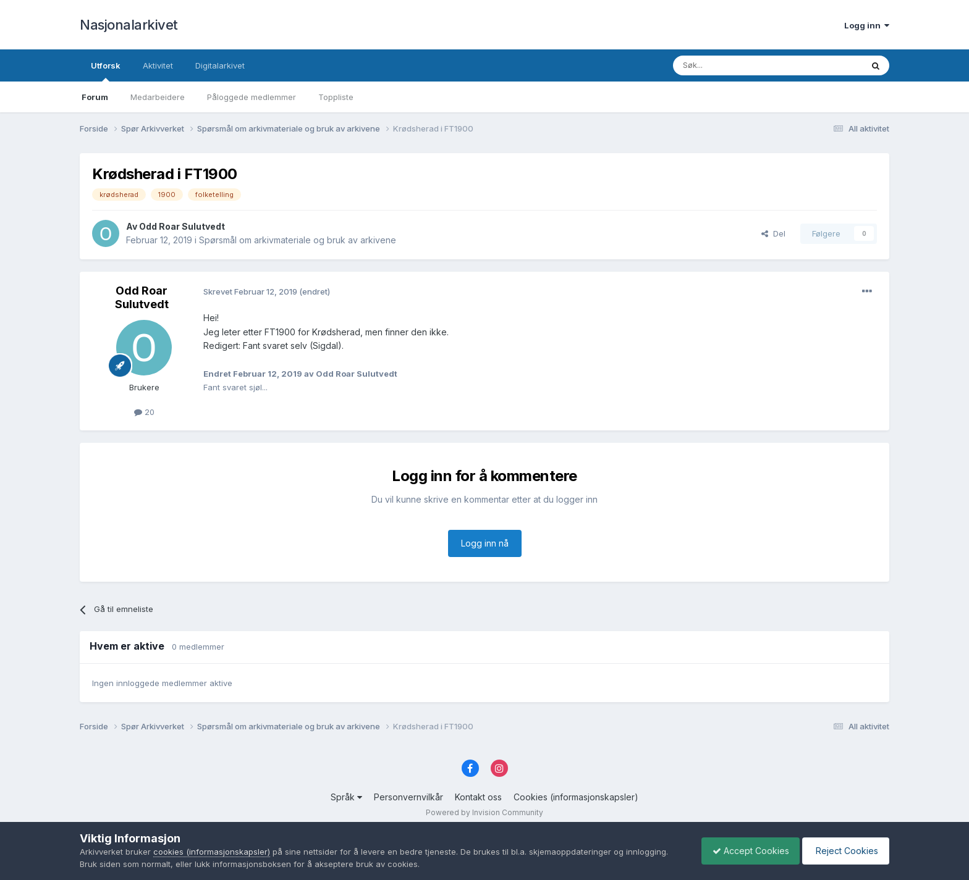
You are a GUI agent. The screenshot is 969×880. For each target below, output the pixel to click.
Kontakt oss (478, 797)
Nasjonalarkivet (129, 25)
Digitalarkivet (220, 65)
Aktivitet (158, 65)
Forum (95, 97)
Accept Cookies (744, 850)
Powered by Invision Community (484, 812)
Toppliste (335, 97)
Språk (346, 797)
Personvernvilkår (408, 797)
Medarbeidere (157, 97)
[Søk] (734, 65)
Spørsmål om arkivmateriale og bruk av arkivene (297, 240)
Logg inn (866, 25)
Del (773, 233)
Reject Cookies (843, 850)
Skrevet (251, 291)
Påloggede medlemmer (251, 97)
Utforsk (106, 71)
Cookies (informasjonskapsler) (576, 797)
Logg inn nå (485, 543)
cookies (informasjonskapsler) (211, 852)
